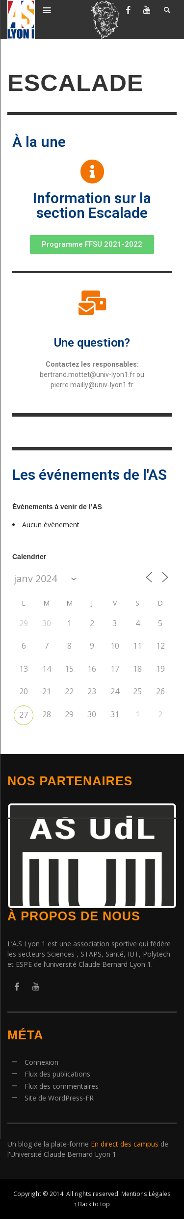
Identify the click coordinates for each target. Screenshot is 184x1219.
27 (23, 714)
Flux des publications (57, 1073)
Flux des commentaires (62, 1086)
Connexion (41, 1062)
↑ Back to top (92, 1204)
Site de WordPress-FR (59, 1097)
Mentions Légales (146, 1193)
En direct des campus (124, 1144)
